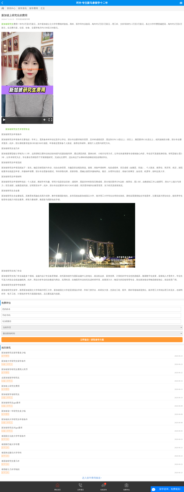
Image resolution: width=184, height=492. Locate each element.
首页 (181, 3)
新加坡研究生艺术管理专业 (17, 129)
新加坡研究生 (7, 24)
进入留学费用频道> (92, 478)
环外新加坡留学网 (23, 19)
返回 (2, 2)
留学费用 (33, 8)
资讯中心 (11, 8)
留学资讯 (22, 8)
